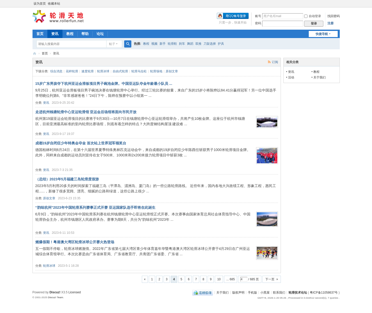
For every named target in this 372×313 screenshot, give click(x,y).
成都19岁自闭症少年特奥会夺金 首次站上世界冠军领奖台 (80, 143)
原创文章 (172, 71)
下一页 (269, 279)
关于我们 (319, 77)
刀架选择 (210, 43)
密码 (258, 23)
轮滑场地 (156, 71)
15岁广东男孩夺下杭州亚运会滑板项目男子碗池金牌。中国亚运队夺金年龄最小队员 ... (103, 84)
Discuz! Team (55, 297)
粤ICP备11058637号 (324, 292)
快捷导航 (322, 34)
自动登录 (312, 16)
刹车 (182, 43)
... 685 (230, 279)
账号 (258, 16)
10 (218, 279)
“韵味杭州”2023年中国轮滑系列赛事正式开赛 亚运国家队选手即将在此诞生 (95, 207)
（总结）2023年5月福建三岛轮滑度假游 (67, 179)
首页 (40, 34)
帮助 (85, 34)
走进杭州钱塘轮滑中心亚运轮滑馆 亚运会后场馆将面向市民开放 (86, 112)
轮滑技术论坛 (298, 292)
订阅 (275, 62)
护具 (221, 43)
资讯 (54, 34)
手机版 (252, 292)
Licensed (74, 292)
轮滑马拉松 (139, 71)
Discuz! (54, 292)
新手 (163, 43)
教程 (69, 34)
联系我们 (279, 292)
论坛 (100, 34)
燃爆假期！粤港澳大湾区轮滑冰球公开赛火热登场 (74, 242)
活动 (291, 77)
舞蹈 (190, 43)
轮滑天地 (35, 53)
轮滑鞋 (172, 43)
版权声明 (238, 292)
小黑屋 (265, 292)
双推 (198, 43)
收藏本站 (54, 3)
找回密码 (333, 16)
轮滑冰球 (103, 71)
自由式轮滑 (120, 71)
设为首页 (40, 3)
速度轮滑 (87, 71)
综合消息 (56, 71)
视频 (154, 43)
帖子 (112, 44)
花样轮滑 (72, 71)
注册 (330, 23)
